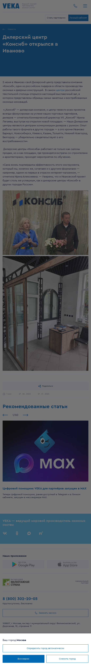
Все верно (23, 659)
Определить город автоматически (45, 648)
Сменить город (67, 659)
